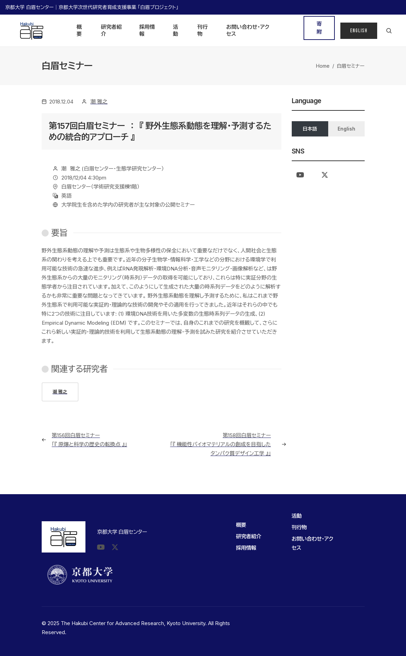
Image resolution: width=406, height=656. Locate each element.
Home (323, 66)
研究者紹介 (111, 30)
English (358, 30)
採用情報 (147, 30)
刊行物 (202, 30)
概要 (79, 30)
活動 (175, 30)
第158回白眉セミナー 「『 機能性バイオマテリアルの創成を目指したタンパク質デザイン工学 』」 (220, 444)
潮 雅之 (99, 101)
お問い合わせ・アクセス (247, 30)
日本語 (310, 129)
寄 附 (321, 27)
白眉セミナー (351, 66)
